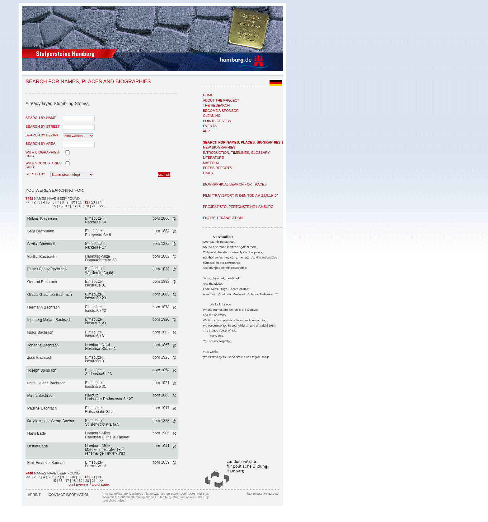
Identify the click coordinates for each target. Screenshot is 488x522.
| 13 (92, 202)
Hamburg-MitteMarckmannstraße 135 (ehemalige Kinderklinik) (105, 450)
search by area (40, 143)
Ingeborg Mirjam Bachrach (49, 320)
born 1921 (160, 383)
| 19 (80, 206)
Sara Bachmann (40, 231)
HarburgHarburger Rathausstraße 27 (109, 397)
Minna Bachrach (40, 395)
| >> (99, 206)
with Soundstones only (44, 165)
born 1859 (160, 462)
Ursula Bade (37, 446)
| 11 (79, 202)
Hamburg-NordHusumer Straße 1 (100, 347)
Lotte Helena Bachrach (46, 383)
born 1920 (160, 319)
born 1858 (160, 370)
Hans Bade (36, 433)
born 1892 (160, 281)
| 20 (86, 206)
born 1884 (160, 231)
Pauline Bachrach (42, 408)
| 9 (67, 202)
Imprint (33, 495)
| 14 (99, 202)
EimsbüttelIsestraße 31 (95, 283)
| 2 (33, 202)
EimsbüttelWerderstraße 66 (99, 271)
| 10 (72, 202)
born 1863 (160, 395)
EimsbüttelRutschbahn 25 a (99, 410)
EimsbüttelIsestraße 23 (95, 296)
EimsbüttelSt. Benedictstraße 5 (102, 423)
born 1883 (160, 294)
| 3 (38, 202)
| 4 (43, 202)
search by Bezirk (42, 135)
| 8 (62, 202)
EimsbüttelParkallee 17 (95, 245)
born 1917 (160, 408)
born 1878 (160, 307)
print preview (78, 484)
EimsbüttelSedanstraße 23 (98, 372)
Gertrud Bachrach (42, 282)
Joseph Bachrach (41, 370)
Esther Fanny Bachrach (47, 269)
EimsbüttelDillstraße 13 (95, 464)
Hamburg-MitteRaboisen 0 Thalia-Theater (107, 435)
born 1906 (160, 433)
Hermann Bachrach (43, 307)
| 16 (60, 206)
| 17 (66, 206)
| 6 (53, 202)
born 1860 (160, 218)
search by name (41, 118)
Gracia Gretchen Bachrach (49, 294)
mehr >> (174, 219)
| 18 (73, 206)
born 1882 (160, 243)
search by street (43, 126)
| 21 (93, 206)
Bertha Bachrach (41, 244)
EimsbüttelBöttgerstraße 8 (98, 233)
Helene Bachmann (43, 219)
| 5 (48, 202)
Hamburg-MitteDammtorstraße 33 (100, 258)
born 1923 (160, 357)
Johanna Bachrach (43, 345)
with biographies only (42, 154)
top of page (100, 484)
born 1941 (160, 446)
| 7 (57, 202)
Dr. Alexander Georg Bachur (50, 421)
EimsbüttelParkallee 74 (95, 220)
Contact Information (69, 495)
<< (28, 202)
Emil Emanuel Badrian (46, 462)
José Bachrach (39, 357)
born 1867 (160, 345)
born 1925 (160, 269)
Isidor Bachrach (40, 332)
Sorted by (35, 174)
